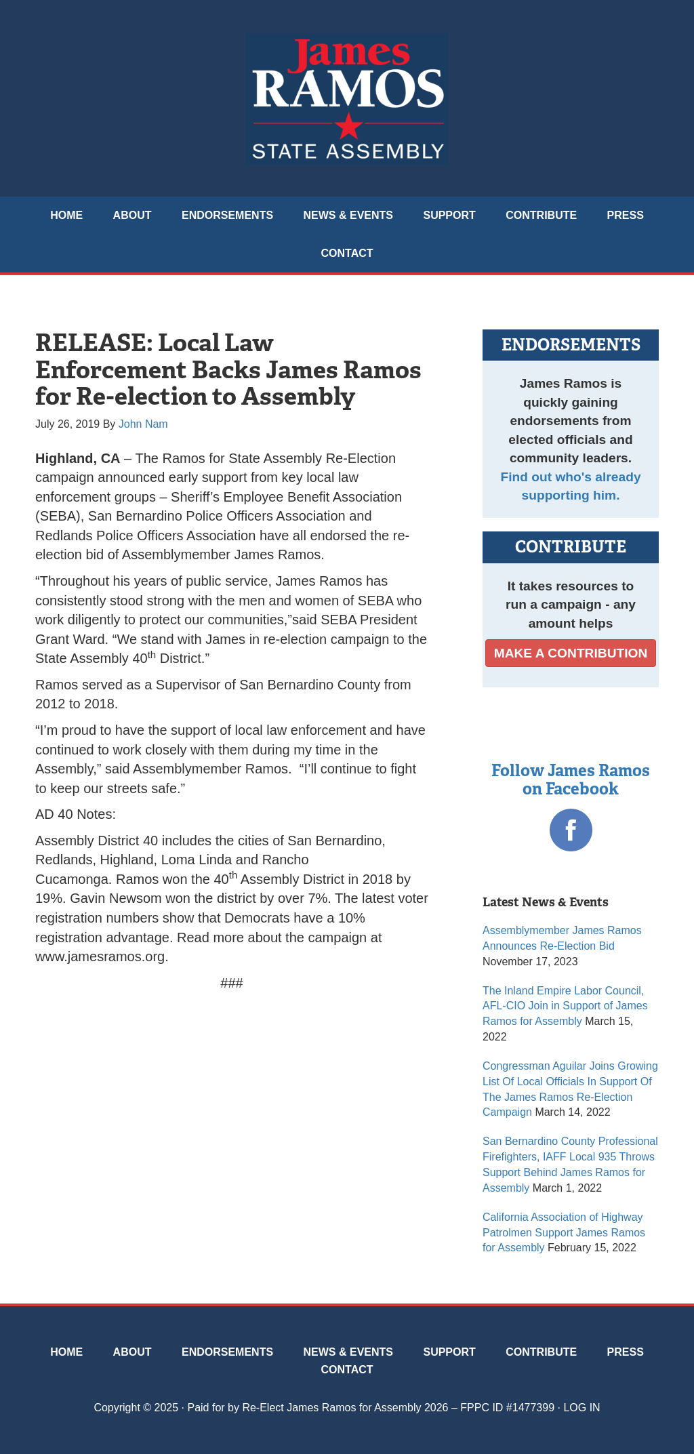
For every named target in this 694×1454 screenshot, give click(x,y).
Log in (581, 1407)
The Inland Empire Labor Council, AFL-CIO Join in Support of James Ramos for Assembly (565, 1006)
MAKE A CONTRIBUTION (571, 653)
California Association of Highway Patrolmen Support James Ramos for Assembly (564, 1232)
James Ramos (347, 98)
